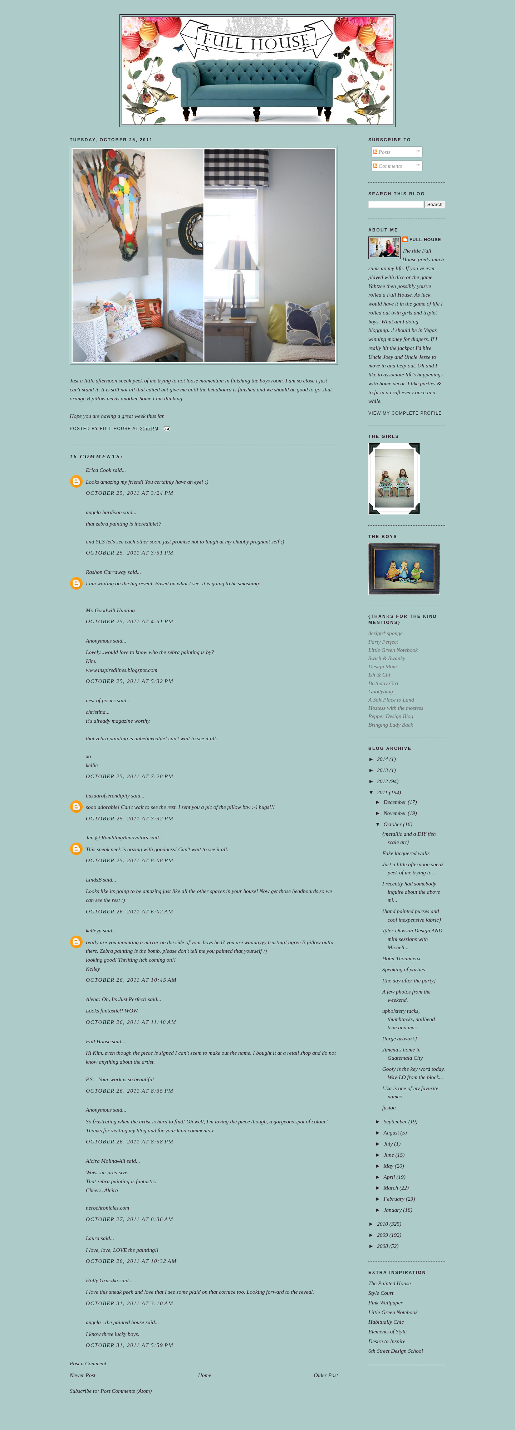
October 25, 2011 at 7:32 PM (129, 818)
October (393, 824)
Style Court (380, 1293)
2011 (383, 792)
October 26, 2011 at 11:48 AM (131, 1022)
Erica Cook (98, 470)
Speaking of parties (403, 969)
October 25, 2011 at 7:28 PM (129, 776)
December (395, 802)
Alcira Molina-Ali (105, 1161)
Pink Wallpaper (385, 1302)
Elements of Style (387, 1331)
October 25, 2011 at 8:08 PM (129, 860)
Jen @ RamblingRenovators (117, 837)
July (388, 1144)
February (394, 1199)
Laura (92, 1238)
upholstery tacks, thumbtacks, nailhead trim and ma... (408, 1019)
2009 (383, 1235)
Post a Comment (88, 1363)
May (388, 1166)
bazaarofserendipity (108, 795)
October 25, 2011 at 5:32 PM (129, 681)
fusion (389, 1107)
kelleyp (94, 930)
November (395, 813)
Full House (98, 1041)
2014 (383, 759)
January (393, 1210)
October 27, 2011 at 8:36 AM (129, 1219)
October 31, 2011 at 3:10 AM (129, 1303)
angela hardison (104, 512)
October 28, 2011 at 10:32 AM (131, 1261)
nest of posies (101, 700)
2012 (383, 781)
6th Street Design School (395, 1351)
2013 (383, 770)
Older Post (326, 1375)
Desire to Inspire (387, 1341)
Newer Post (82, 1375)
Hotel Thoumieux (401, 958)
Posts (382, 152)
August (391, 1132)
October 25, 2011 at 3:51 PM (129, 553)
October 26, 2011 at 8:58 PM (129, 1141)
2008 (383, 1246)
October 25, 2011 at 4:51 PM (129, 621)
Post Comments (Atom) (126, 1391)
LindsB (94, 880)
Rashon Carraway (106, 572)
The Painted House (389, 1283)
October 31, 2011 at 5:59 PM (129, 1345)
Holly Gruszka (102, 1280)
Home (204, 1375)
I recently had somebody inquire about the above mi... (411, 891)
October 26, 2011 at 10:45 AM (131, 980)
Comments (387, 166)
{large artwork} (399, 1038)
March (391, 1188)
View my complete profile (405, 413)
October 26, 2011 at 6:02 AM (129, 911)
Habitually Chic (386, 1322)
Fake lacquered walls (406, 853)
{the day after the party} (409, 980)
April (389, 1177)
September (395, 1121)
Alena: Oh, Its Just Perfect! (116, 999)
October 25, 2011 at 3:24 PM (129, 493)
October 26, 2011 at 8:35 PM (129, 1091)
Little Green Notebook (393, 1312)
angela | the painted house (115, 1322)
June (389, 1155)
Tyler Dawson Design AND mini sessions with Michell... (412, 938)
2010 (383, 1224)
